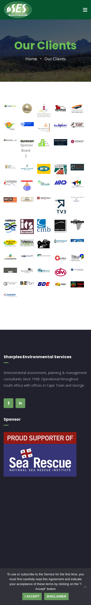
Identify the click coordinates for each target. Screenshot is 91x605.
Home (31, 59)
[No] (85, 586)
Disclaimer (56, 596)
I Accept (32, 596)
